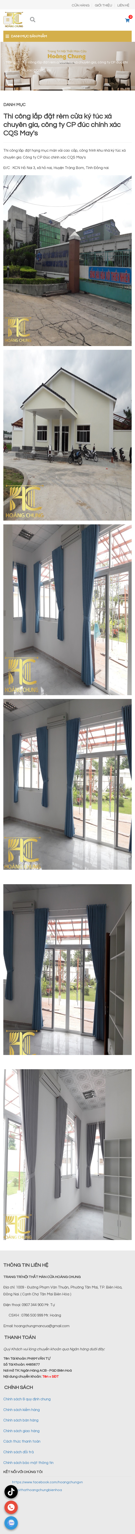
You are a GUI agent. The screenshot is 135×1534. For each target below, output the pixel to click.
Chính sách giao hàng (21, 1431)
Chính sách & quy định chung (27, 1399)
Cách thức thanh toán (21, 1441)
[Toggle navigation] (7, 20)
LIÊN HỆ (123, 5)
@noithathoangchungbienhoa (37, 1490)
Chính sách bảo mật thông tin (28, 1463)
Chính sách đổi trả (18, 1452)
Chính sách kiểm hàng (21, 1410)
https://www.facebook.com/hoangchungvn (47, 1482)
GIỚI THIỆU (103, 5)
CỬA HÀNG (80, 5)
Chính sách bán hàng (20, 1420)
